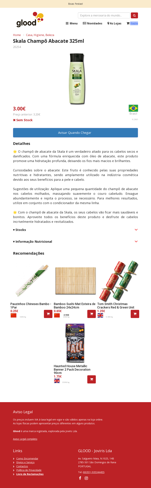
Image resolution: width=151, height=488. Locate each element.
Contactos (22, 466)
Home (17, 35)
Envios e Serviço (25, 462)
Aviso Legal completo (25, 439)
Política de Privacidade (28, 470)
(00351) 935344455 (93, 472)
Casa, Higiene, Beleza (40, 35)
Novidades (92, 23)
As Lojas (114, 23)
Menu (71, 23)
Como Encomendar (27, 458)
